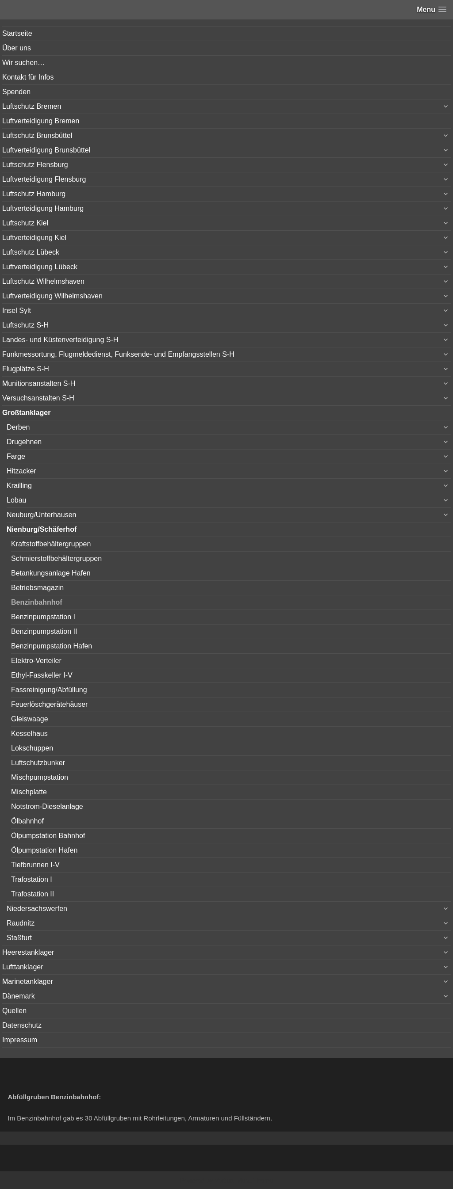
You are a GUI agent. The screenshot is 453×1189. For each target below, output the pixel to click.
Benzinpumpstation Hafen (51, 646)
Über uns (16, 48)
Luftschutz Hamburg (33, 194)
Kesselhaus (29, 733)
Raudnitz (21, 923)
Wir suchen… (23, 62)
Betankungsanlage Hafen (51, 573)
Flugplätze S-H (25, 369)
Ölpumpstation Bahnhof (48, 835)
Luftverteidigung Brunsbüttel (46, 150)
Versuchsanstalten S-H (38, 398)
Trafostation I (31, 879)
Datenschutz (22, 1025)
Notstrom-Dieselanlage (47, 806)
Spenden (16, 91)
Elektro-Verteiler (36, 660)
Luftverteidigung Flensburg (44, 179)
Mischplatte (29, 792)
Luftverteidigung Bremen (40, 121)
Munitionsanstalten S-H (38, 383)
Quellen (14, 1010)
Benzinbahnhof (36, 602)
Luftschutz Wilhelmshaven (43, 281)
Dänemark (18, 996)
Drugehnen (24, 442)
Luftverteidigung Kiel (34, 237)
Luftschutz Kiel (25, 223)
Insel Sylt (16, 310)
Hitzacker (21, 471)
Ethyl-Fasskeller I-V (42, 675)
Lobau (17, 500)
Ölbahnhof (27, 821)
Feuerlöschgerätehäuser (49, 704)
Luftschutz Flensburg (35, 164)
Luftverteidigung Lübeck (39, 267)
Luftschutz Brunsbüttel (37, 135)
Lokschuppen (32, 748)
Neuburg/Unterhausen (41, 514)
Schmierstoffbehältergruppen (56, 558)
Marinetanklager (27, 981)
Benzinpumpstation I (43, 617)
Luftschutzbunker (38, 762)
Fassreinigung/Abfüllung (49, 690)
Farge (16, 456)
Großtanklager (26, 412)
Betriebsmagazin (37, 587)
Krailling (19, 485)
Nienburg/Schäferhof (42, 529)
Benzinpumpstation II (44, 631)
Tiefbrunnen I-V (35, 865)
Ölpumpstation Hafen (44, 850)
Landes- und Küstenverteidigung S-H (60, 339)
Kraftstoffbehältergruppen (51, 544)
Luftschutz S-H (25, 325)
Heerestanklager (28, 952)
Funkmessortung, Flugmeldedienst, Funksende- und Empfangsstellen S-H (118, 354)
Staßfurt (19, 937)
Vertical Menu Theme (244, 1180)
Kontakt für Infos (28, 77)
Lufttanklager (22, 967)
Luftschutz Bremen (31, 106)
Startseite (17, 33)
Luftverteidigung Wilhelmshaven (52, 296)
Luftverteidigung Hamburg (43, 208)
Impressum (19, 1040)
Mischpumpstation (39, 777)
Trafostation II (32, 894)
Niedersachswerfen (37, 908)
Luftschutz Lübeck (30, 252)
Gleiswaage (29, 719)
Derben (18, 427)
